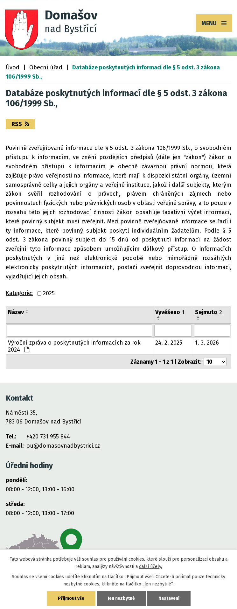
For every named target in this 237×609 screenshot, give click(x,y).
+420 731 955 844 (48, 436)
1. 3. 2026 (207, 342)
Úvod (12, 67)
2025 (49, 293)
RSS (20, 124)
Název (16, 312)
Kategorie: (19, 293)
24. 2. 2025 (168, 342)
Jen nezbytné (121, 598)
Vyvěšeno (169, 312)
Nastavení (168, 598)
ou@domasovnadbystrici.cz (63, 445)
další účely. (150, 566)
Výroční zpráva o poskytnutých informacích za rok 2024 (74, 346)
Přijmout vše (71, 598)
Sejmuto (208, 312)
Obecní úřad (45, 67)
